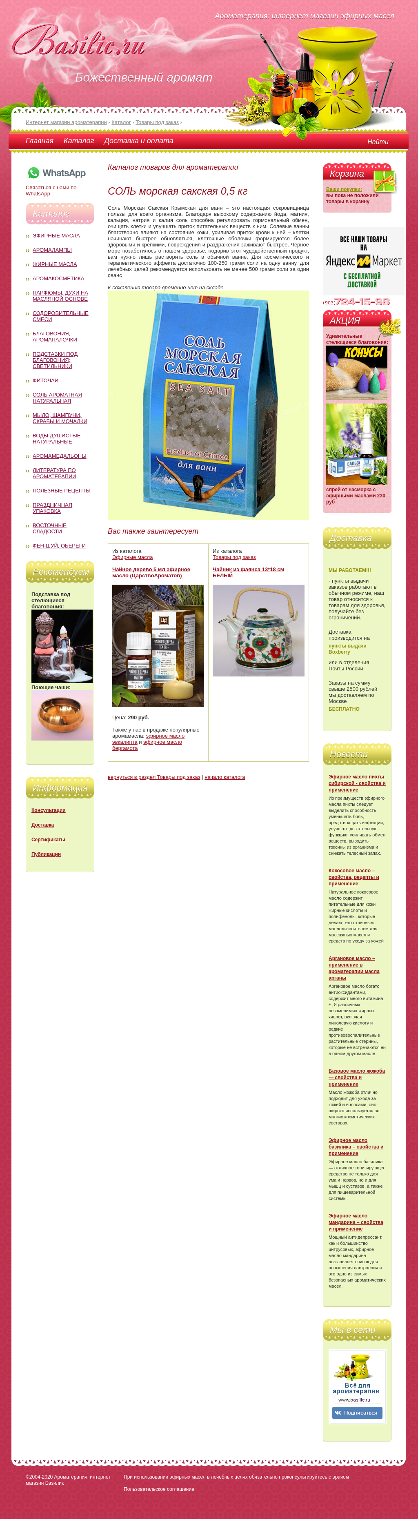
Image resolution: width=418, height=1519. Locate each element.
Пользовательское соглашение (159, 1489)
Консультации (48, 810)
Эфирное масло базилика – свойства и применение (356, 1147)
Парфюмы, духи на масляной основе (60, 296)
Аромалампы (52, 250)
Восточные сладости (50, 528)
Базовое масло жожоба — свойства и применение (357, 1077)
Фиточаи (45, 380)
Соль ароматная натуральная (57, 398)
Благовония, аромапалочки (55, 336)
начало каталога (225, 777)
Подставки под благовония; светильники (55, 360)
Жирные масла (55, 264)
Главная (39, 141)
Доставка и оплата (138, 141)
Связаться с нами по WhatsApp (56, 187)
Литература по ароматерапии (54, 473)
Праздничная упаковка (52, 508)
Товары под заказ (234, 557)
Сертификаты (48, 840)
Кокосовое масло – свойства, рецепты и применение (354, 877)
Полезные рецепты (62, 491)
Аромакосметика (58, 278)
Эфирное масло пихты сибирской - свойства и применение (357, 783)
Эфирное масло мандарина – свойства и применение (356, 1222)
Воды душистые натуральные (57, 438)
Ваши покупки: (344, 189)
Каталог (79, 141)
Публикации (46, 854)
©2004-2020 (39, 1477)
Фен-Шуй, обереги (59, 546)
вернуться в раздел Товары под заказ (154, 777)
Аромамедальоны (60, 456)
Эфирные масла (56, 236)
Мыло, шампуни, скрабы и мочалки (60, 418)
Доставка (42, 825)
